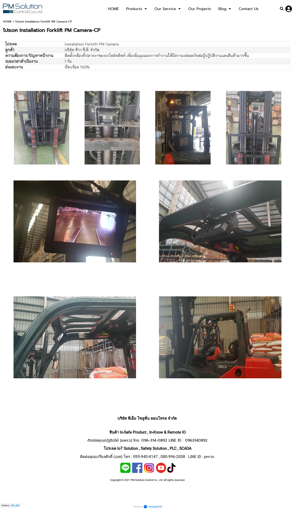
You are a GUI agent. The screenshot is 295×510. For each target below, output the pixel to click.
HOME (7, 21)
